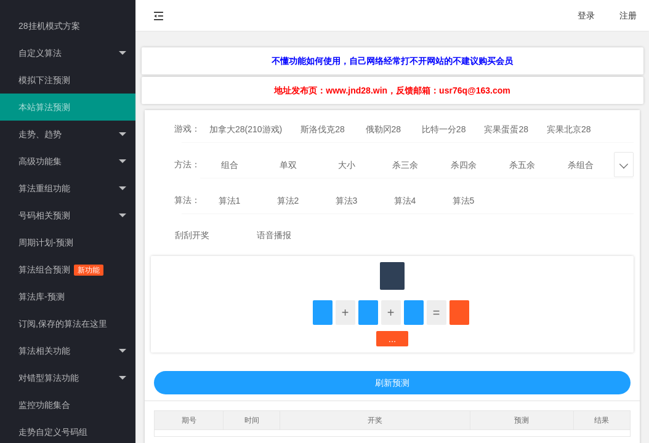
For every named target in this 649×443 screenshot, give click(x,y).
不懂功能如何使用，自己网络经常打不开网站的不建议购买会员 (392, 61)
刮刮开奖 (192, 235)
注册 (628, 15)
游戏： (187, 129)
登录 (586, 15)
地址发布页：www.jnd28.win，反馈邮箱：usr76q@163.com (392, 90)
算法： (187, 200)
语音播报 (274, 235)
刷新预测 (392, 383)
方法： (187, 164)
